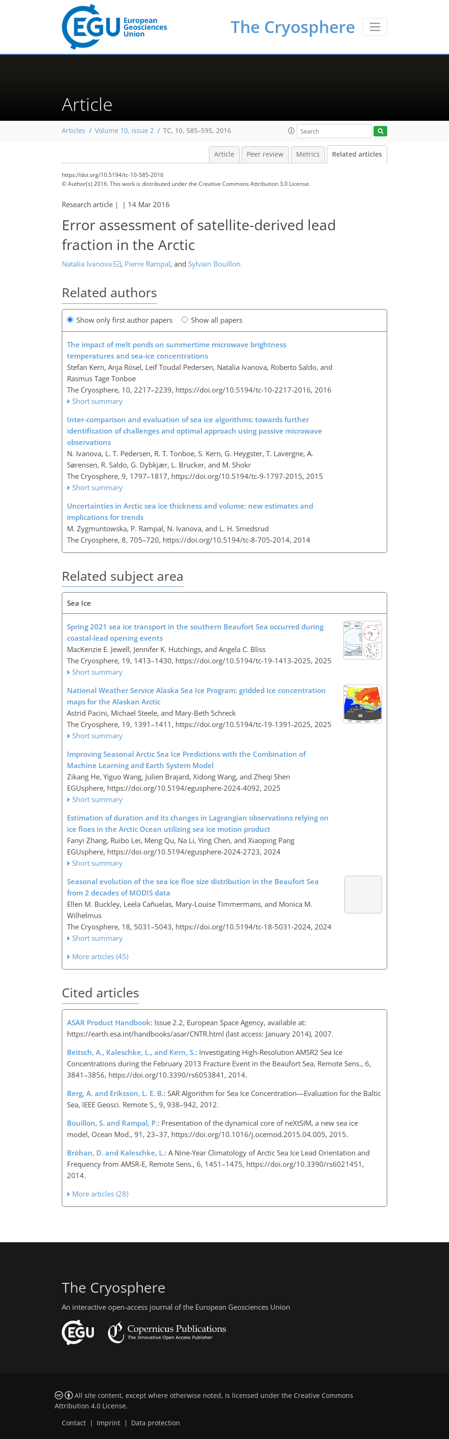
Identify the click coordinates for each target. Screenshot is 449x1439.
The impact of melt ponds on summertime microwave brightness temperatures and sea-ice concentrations (176, 350)
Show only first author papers (120, 320)
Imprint (108, 1423)
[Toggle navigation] (374, 27)
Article (224, 154)
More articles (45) (100, 956)
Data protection (155, 1423)
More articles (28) (100, 1193)
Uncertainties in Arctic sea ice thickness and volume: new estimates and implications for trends (190, 511)
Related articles (357, 154)
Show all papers (212, 320)
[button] (291, 130)
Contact (74, 1423)
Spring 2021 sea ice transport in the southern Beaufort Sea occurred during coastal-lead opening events (195, 632)
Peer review (265, 154)
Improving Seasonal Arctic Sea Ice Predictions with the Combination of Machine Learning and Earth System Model (186, 759)
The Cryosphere (293, 27)
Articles (73, 130)
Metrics (308, 154)
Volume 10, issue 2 (124, 130)
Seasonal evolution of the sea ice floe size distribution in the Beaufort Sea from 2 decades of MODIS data (193, 887)
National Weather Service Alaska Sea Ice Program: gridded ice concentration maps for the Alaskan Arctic (196, 696)
